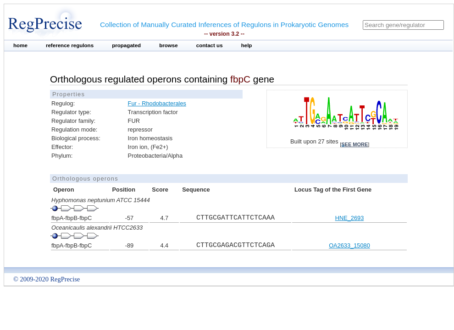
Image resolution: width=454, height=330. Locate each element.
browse (168, 45)
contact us (209, 45)
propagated (126, 45)
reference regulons (70, 45)
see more (354, 144)
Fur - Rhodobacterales (157, 103)
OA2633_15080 (349, 245)
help (246, 45)
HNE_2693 (349, 217)
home (20, 45)
